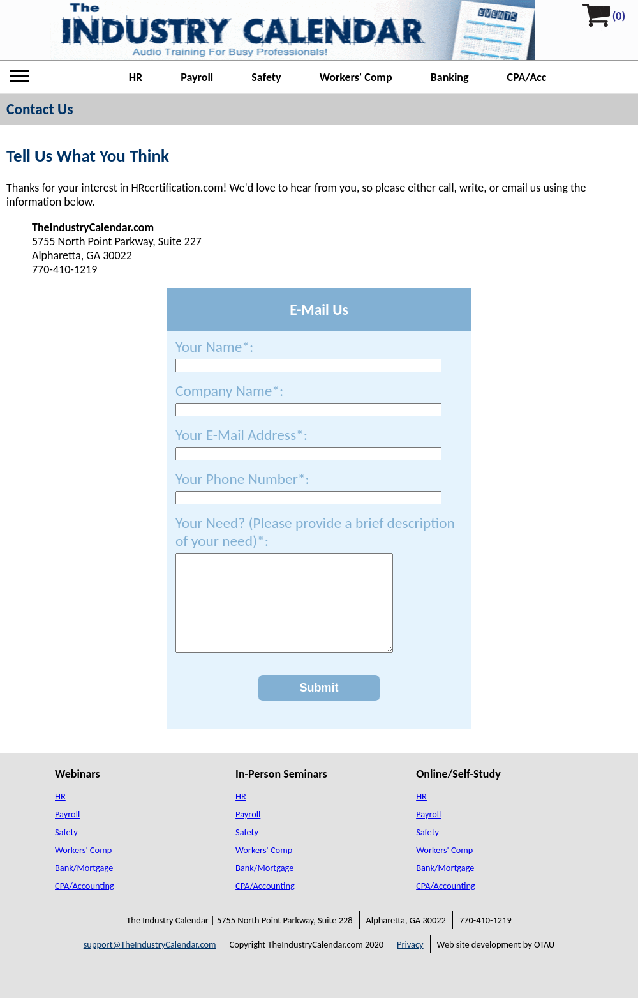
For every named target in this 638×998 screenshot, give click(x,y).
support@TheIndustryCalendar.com (150, 963)
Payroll (197, 77)
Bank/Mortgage (84, 887)
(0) (618, 16)
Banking (450, 77)
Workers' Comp (356, 77)
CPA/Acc (527, 77)
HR (136, 77)
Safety (266, 77)
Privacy (410, 963)
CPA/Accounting (84, 905)
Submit (319, 706)
